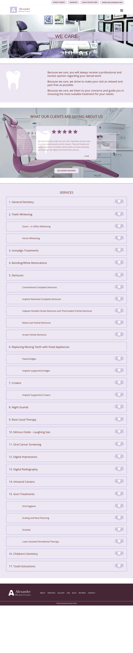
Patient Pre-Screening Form (112, 2)
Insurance (73, 2)
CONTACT (93, 640)
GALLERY (61, 640)
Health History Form (89, 2)
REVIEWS (83, 640)
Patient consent (59, 2)
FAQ (69, 640)
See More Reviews (66, 170)
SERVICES (52, 640)
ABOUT (43, 640)
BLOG (75, 640)
